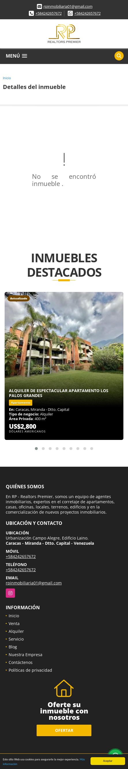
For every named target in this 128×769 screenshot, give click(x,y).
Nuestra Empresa (25, 654)
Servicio (16, 639)
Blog (13, 647)
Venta (14, 623)
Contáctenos (21, 662)
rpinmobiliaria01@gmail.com (68, 6)
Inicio (7, 78)
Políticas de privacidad (30, 670)
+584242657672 (48, 13)
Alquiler (16, 631)
